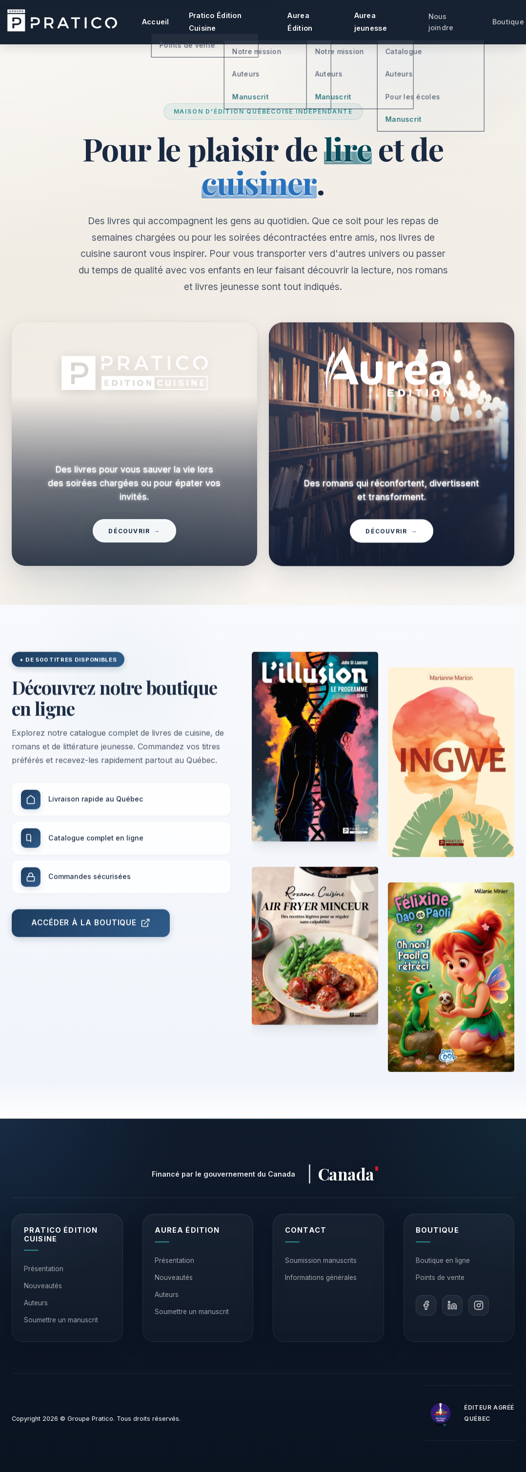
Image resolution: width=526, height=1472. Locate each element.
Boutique (508, 22)
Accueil (155, 22)
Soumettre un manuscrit (61, 1320)
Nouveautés (43, 1286)
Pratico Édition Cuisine (215, 21)
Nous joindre (441, 22)
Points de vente (440, 1277)
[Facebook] (426, 1305)
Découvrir (134, 544)
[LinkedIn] (452, 1305)
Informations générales (321, 1277)
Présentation (43, 1269)
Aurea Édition (299, 21)
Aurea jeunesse (370, 21)
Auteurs (36, 1303)
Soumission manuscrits (321, 1260)
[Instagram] (478, 1305)
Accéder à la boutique (90, 937)
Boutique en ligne (443, 1260)
